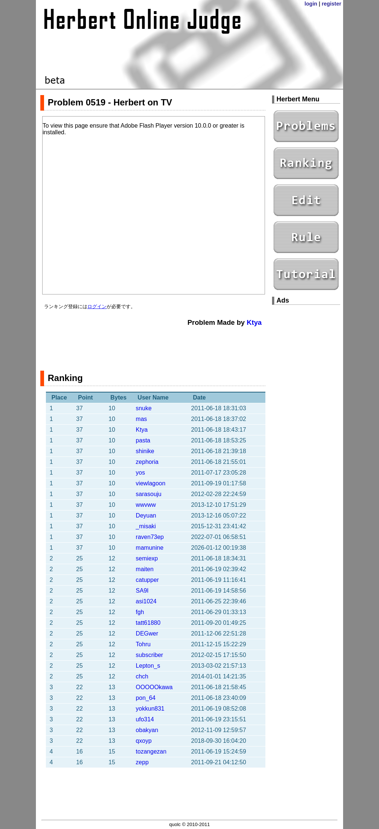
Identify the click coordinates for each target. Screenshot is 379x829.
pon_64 (145, 698)
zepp (142, 762)
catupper (147, 580)
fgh (140, 612)
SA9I (142, 590)
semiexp (147, 558)
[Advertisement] (152, 345)
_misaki (146, 526)
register (331, 4)
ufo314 (145, 719)
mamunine (150, 548)
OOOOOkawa (154, 687)
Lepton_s (148, 666)
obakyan (147, 730)
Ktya (254, 322)
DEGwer (147, 633)
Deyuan (146, 515)
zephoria (147, 462)
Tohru (143, 644)
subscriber (149, 655)
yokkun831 (150, 708)
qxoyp (144, 741)
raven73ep (150, 537)
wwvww (146, 505)
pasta (143, 440)
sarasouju (148, 494)
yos (140, 472)
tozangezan (151, 751)
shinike (145, 451)
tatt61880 (148, 623)
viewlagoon (150, 483)
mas (141, 419)
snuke (144, 408)
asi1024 (146, 601)
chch (142, 676)
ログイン (97, 306)
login (311, 4)
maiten (145, 569)
